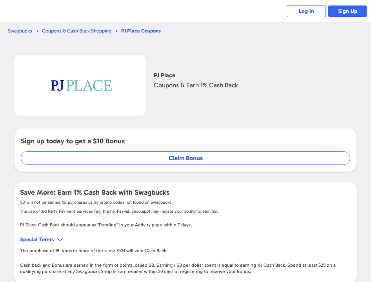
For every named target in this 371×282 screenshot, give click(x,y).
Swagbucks (20, 31)
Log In (306, 11)
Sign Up (347, 11)
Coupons (141, 31)
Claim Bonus (186, 158)
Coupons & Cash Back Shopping (76, 31)
